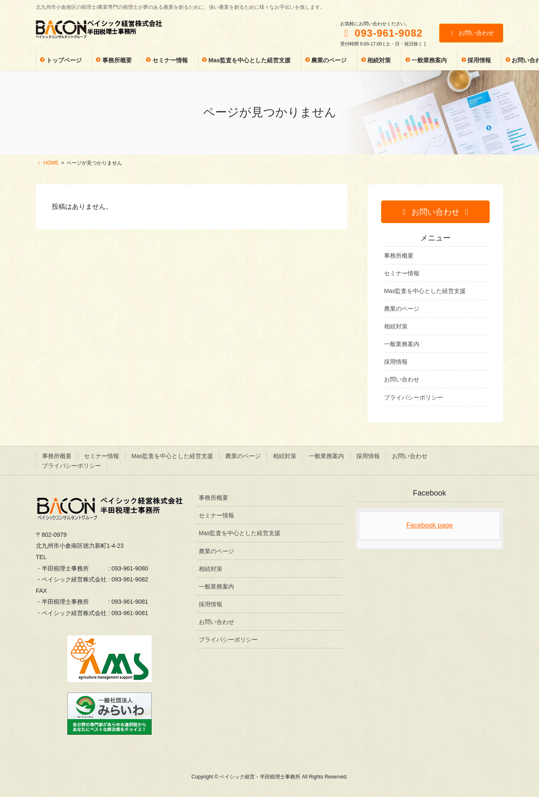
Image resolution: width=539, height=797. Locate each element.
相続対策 (396, 326)
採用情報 (396, 361)
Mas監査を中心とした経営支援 (425, 291)
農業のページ (401, 308)
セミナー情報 (401, 273)
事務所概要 (399, 255)
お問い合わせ (471, 32)
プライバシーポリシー (413, 397)
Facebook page (429, 525)
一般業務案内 (401, 344)
